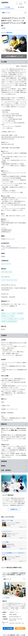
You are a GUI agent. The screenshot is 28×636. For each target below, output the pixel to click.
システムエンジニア (6, 531)
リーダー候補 (5, 542)
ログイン (17, 3)
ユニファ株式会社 (6, 32)
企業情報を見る (14, 509)
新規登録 (20, 3)
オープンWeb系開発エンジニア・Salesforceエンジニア (13, 553)
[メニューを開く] (25, 2)
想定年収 (6, 247)
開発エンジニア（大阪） (8, 520)
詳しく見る (15, 609)
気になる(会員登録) (8, 628)
